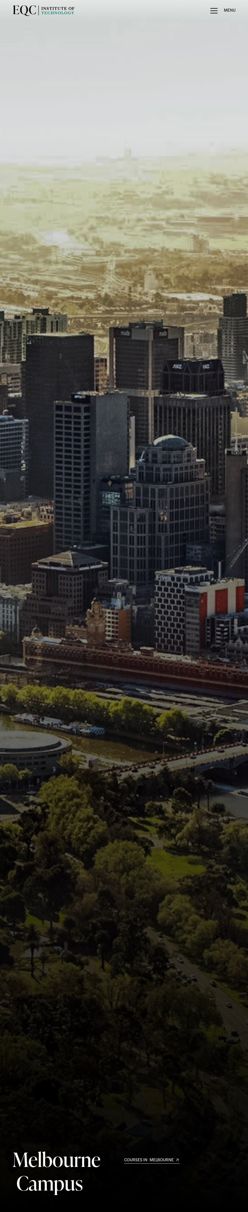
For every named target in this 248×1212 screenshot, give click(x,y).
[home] (31, 10)
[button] (222, 10)
